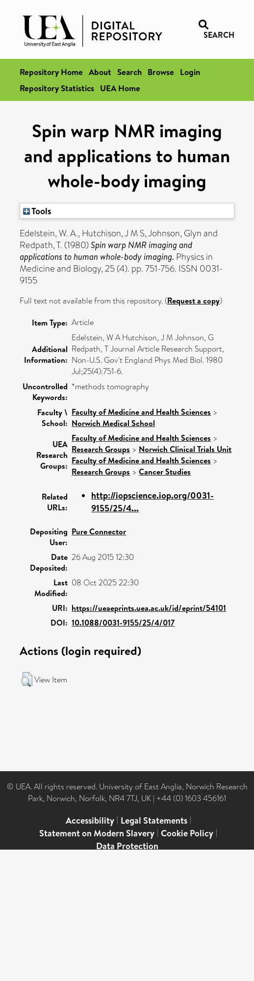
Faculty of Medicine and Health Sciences (141, 411)
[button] (26, 679)
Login (190, 71)
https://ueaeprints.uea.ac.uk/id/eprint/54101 (149, 608)
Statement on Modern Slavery (96, 833)
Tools (37, 210)
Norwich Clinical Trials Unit (185, 449)
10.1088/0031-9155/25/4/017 (123, 622)
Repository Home (51, 71)
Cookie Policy (187, 833)
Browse (161, 71)
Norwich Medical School (113, 423)
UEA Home (120, 88)
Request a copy (193, 300)
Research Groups (101, 449)
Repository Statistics (57, 88)
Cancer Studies (165, 471)
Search (129, 71)
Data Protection (127, 846)
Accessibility (90, 820)
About (100, 71)
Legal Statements (154, 820)
